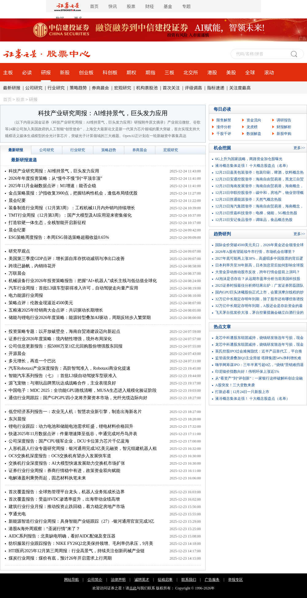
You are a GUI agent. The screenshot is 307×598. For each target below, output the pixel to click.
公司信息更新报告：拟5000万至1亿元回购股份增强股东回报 (65, 346)
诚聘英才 (141, 579)
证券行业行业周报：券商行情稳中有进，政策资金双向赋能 (64, 470)
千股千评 (223, 134)
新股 (65, 72)
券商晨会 (100, 88)
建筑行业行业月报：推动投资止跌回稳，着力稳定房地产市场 (67, 506)
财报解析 (284, 127)
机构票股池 (147, 88)
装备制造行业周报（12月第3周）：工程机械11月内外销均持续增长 (72, 208)
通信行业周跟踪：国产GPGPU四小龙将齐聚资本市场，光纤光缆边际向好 (78, 397)
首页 (94, 6)
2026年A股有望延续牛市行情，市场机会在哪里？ (255, 252)
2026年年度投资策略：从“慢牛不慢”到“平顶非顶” (55, 178)
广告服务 (212, 579)
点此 (133, 588)
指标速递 (215, 88)
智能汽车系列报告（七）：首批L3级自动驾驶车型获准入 (63, 375)
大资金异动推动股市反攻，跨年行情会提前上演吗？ (257, 272)
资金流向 (254, 120)
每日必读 (222, 109)
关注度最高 (240, 88)
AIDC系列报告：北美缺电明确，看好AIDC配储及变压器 (62, 536)
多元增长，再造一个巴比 (32, 361)
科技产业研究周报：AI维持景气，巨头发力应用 (102, 113)
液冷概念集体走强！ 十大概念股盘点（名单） (252, 165)
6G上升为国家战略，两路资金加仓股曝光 (248, 159)
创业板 (86, 72)
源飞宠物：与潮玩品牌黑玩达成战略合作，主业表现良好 (62, 383)
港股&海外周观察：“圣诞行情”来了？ (44, 528)
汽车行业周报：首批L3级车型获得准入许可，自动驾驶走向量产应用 (73, 288)
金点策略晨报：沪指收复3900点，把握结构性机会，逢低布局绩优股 (73, 193)
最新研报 (11, 88)
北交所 (190, 72)
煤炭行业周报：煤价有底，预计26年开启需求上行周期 (60, 558)
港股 (212, 72)
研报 (46, 72)
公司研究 (33, 88)
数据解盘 (254, 134)
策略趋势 (78, 88)
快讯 (112, 6)
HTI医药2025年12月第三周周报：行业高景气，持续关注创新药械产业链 (77, 551)
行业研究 (56, 88)
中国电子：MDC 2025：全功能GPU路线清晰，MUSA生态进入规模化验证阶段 (83, 390)
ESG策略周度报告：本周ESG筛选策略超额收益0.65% (59, 237)
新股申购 (284, 134)
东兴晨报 (17, 419)
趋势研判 (222, 234)
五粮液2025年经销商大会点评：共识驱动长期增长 (56, 310)
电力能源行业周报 (26, 295)
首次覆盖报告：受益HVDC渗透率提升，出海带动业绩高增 (64, 499)
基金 (168, 6)
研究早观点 (19, 251)
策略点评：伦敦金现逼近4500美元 (41, 303)
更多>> (299, 148)
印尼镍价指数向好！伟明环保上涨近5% (247, 371)
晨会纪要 (17, 200)
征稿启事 (165, 579)
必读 (27, 72)
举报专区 (235, 579)
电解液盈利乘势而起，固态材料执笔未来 (47, 478)
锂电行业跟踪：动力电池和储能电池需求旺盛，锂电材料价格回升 (71, 426)
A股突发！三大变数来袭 (235, 385)
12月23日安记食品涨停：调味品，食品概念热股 (254, 220)
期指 (150, 72)
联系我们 (188, 579)
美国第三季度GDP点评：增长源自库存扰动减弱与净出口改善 (67, 258)
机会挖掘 (222, 148)
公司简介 (94, 579)
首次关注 (171, 88)
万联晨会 (17, 273)
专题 (186, 6)
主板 (8, 72)
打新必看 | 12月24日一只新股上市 (242, 392)
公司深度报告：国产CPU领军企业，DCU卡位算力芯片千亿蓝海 (69, 441)
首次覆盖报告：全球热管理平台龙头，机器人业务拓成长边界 (67, 492)
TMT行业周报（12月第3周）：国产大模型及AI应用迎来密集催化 (70, 215)
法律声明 (118, 579)
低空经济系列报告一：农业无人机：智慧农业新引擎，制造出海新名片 (75, 411)
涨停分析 (223, 127)
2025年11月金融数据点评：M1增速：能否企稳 (52, 185)
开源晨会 (17, 353)
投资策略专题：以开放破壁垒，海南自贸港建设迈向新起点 (64, 331)
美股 (231, 72)
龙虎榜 (252, 127)
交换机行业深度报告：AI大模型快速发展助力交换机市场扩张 (67, 463)
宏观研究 (122, 88)
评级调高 (193, 88)
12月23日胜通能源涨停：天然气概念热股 (248, 199)
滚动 (269, 72)
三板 (169, 72)
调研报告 (284, 120)
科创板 (110, 72)
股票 (131, 6)
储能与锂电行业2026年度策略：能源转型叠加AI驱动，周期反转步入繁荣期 (80, 317)
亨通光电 (17, 514)
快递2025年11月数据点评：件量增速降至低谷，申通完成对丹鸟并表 (73, 433)
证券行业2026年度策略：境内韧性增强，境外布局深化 (60, 338)
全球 (250, 72)
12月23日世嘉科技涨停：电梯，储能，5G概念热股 (256, 213)
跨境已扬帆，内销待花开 (32, 266)
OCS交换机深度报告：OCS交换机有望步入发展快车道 (60, 456)
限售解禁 (223, 120)
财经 (149, 6)
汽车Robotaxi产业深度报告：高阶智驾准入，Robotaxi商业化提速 (69, 368)
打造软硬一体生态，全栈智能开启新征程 (47, 222)
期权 (131, 72)
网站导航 (71, 579)
